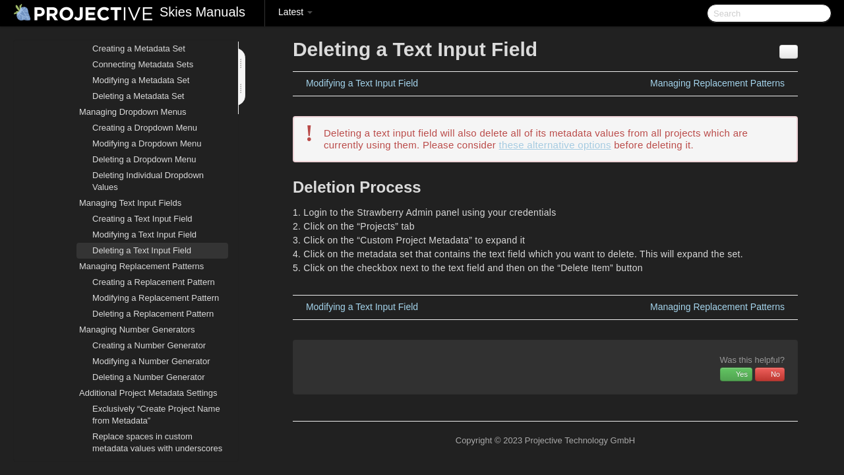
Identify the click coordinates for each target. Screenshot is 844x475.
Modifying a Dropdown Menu (146, 143)
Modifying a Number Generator (151, 361)
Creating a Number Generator (149, 345)
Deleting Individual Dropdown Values (148, 181)
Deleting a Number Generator (148, 377)
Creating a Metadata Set (138, 48)
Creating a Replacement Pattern (153, 282)
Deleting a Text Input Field (141, 250)
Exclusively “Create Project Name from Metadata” (156, 415)
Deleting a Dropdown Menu (144, 159)
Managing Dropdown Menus (125, 112)
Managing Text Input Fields (122, 203)
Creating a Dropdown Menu (144, 128)
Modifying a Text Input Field (144, 234)
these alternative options (555, 144)
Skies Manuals (202, 12)
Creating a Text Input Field (142, 219)
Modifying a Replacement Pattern (155, 298)
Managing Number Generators (129, 330)
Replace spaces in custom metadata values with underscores (157, 442)
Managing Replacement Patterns (133, 266)
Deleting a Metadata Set (138, 96)
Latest (295, 12)
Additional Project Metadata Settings (140, 393)
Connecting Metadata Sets (142, 64)
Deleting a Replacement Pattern (153, 314)
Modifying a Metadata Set (140, 80)
